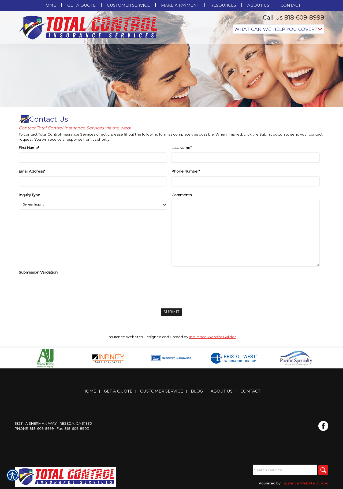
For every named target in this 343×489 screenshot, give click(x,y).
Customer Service (161, 391)
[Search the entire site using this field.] (284, 469)
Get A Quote (118, 391)
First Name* (29, 147)
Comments (182, 195)
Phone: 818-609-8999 (34, 428)
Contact (250, 391)
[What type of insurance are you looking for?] (278, 29)
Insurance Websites (125, 336)
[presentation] (59, 287)
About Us (222, 391)
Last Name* (182, 147)
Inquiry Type (29, 195)
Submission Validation (38, 272)
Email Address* (32, 171)
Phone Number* (186, 171)
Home (89, 391)
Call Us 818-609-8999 (293, 17)
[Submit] (171, 311)
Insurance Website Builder (212, 336)
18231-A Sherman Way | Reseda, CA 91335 (53, 423)
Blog (197, 391)
